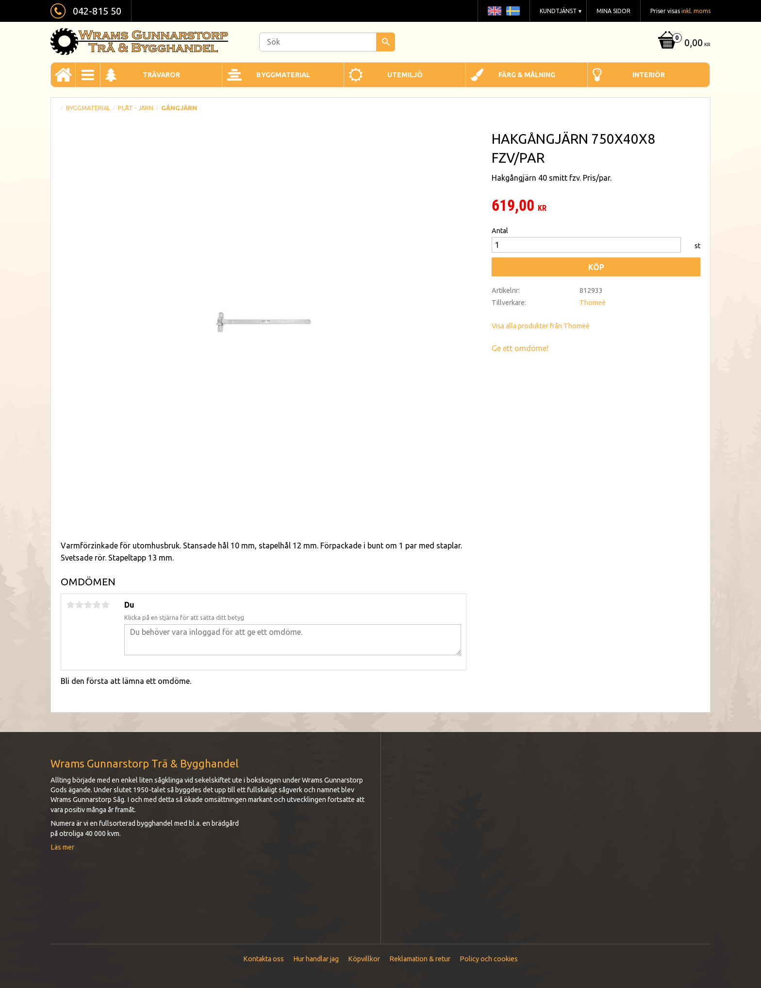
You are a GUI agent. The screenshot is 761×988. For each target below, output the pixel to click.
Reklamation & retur (419, 959)
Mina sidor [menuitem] (613, 11)
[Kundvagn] (683, 43)
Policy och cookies (489, 959)
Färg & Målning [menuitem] (526, 75)
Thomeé (592, 303)
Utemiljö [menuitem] (405, 75)
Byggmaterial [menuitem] (283, 75)
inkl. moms (696, 11)
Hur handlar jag (316, 959)
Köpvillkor (364, 959)
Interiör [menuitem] (648, 75)
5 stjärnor (105, 604)
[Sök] (385, 42)
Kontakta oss (263, 959)
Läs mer (62, 847)
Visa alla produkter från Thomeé (541, 326)
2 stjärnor (79, 604)
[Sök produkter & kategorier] (327, 42)
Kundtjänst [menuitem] (558, 11)
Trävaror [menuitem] (161, 75)
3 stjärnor (87, 604)
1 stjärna (70, 604)
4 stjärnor (96, 604)
